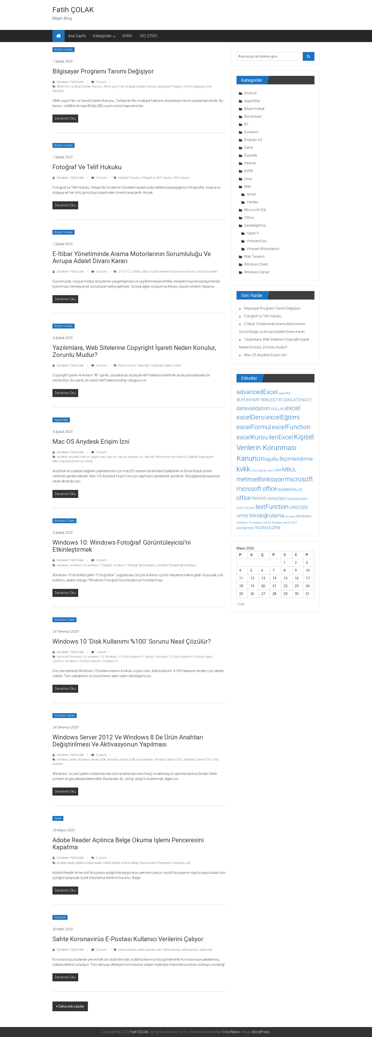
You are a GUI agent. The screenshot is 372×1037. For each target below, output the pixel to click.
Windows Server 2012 (169, 759)
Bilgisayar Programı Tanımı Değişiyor (103, 71)
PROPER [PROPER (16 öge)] (258, 498)
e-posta (131, 949)
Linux (248, 179)
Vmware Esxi (257, 241)
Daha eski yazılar (71, 1006)
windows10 (110, 661)
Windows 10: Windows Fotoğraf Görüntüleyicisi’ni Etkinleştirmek (121, 546)
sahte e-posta (171, 949)
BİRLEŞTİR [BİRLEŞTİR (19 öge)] (271, 399)
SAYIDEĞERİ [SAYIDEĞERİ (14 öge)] (276, 498)
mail (158, 949)
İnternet (250, 163)
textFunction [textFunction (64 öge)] (271, 506)
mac (102, 457)
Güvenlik (60, 917)
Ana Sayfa (77, 36)
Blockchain (253, 116)
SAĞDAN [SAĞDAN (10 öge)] (293, 499)
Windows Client (64, 521)
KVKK (127, 36)
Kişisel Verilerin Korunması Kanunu (172, 271)
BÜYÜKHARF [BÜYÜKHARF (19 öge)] (249, 399)
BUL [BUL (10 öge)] (288, 393)
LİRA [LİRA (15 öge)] (277, 470)
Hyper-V (253, 233)
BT (246, 124)
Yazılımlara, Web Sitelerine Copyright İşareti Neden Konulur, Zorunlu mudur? (134, 351)
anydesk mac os (79, 457)
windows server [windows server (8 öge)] (261, 522)
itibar (145, 271)
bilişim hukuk (126, 365)
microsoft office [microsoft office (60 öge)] (257, 488)
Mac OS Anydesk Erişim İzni (90, 441)
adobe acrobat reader (88, 863)
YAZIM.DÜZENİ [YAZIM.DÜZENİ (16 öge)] (267, 527)
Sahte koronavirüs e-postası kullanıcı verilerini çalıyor (127, 939)
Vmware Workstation (263, 249)
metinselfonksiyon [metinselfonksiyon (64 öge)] (260, 479)
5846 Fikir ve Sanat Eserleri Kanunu (79, 86)
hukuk (177, 365)
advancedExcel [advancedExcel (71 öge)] (257, 392)
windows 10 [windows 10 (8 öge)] (244, 522)
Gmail (251, 194)
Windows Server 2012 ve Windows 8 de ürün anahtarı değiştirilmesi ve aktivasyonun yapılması (127, 741)
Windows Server (64, 715)
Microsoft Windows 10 (71, 656)
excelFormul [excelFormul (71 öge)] (254, 427)
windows (62, 565)
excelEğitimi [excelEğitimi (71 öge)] (283, 417)
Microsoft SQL (255, 210)
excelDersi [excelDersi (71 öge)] (251, 417)
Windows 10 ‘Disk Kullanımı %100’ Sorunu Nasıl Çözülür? (131, 641)
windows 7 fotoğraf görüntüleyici (134, 565)
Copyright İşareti (161, 365)
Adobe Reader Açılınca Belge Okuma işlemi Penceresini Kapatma (128, 843)
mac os (111, 457)
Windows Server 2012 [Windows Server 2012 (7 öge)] (284, 522)
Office (249, 218)
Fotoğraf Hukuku (129, 177)
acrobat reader (65, 863)
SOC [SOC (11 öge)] (240, 508)
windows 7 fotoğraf (99, 565)
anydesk (62, 457)
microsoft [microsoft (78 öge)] (299, 479)
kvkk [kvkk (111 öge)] (243, 469)
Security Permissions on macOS (165, 457)
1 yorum (99, 652)
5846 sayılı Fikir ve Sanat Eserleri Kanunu (130, 86)
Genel (57, 818)
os (141, 457)
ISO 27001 (149, 36)
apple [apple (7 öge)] (282, 393)
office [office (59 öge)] (244, 497)
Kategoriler (102, 36)
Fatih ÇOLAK (73, 9)
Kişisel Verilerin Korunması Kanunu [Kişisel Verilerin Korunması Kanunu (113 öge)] (275, 447)
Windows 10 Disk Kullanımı (83, 661)
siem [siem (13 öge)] (303, 498)
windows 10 (78, 565)
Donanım (251, 132)
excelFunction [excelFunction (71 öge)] (291, 427)
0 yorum (99, 82)
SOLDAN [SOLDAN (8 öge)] (249, 508)
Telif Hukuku (181, 177)
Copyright (143, 365)
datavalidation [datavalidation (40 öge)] (253, 408)
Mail (247, 186)
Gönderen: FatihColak (70, 82)
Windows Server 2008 (92, 759)
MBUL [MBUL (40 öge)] (289, 470)
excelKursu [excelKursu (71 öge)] (252, 437)
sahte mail (205, 949)
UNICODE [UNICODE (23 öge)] (298, 507)
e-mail (122, 949)
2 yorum (99, 858)
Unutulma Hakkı (206, 271)
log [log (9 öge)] (260, 470)
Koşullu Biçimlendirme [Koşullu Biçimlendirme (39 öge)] (287, 459)
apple (94, 457)
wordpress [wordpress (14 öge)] (245, 528)
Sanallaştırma (254, 225)
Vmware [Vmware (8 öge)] (290, 516)
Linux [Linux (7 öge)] (254, 470)
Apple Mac (61, 420)
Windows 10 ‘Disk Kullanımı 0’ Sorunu (129, 656)
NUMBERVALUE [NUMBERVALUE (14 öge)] (290, 489)
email (141, 949)
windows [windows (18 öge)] (304, 516)
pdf (188, 863)
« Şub (241, 604)
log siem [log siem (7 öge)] (268, 470)
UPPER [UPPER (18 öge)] (242, 516)
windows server (66, 759)
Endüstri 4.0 (253, 140)
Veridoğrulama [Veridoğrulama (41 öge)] (266, 515)
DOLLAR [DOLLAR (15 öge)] (278, 409)
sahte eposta (189, 949)
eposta (150, 949)
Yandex (252, 202)
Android (250, 93)
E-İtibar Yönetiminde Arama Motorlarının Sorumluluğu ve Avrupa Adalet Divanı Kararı (131, 257)
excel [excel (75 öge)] (292, 408)
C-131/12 (124, 271)
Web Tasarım (254, 256)
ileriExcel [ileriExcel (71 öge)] (281, 437)
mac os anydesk (128, 457)
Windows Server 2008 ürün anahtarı (130, 759)
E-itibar (136, 271)
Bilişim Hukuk (63, 49)
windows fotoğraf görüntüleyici (176, 565)
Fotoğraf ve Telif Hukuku (87, 167)
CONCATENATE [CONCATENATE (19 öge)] (297, 399)
